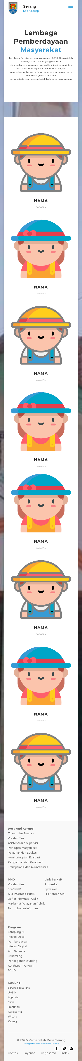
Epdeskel (51, 889)
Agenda (13, 997)
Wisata (12, 1016)
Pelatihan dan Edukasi (22, 852)
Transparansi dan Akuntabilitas (28, 867)
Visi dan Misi (16, 838)
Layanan (29, 1053)
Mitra (11, 1002)
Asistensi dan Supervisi (23, 843)
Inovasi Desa (16, 936)
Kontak (13, 1053)
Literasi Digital (17, 946)
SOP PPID (14, 889)
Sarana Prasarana (19, 987)
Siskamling (15, 956)
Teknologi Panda (49, 1043)
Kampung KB (16, 932)
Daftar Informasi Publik (23, 898)
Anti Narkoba (16, 951)
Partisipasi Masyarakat (22, 847)
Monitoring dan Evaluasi (24, 857)
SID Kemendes (54, 894)
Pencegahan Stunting (22, 960)
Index (65, 1053)
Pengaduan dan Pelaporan (25, 862)
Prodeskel (51, 884)
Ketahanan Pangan (20, 965)
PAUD (12, 970)
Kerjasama (15, 1011)
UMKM (12, 992)
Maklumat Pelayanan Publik (26, 903)
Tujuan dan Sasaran (21, 833)
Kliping (12, 1021)
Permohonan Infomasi (23, 908)
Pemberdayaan (18, 941)
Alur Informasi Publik (21, 894)
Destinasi (14, 1007)
